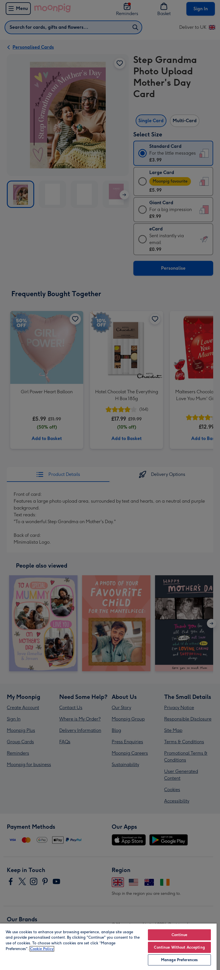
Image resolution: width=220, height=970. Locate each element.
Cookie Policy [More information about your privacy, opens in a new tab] (42, 949)
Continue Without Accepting (179, 947)
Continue (180, 935)
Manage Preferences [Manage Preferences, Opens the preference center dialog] (179, 960)
